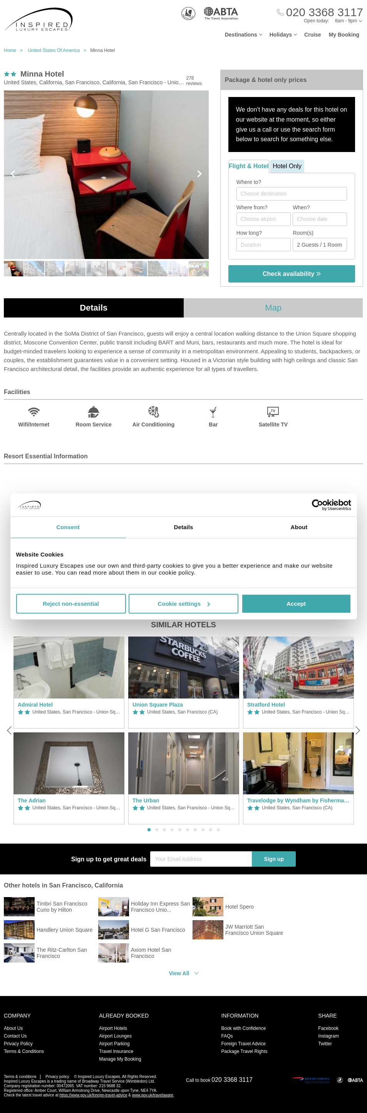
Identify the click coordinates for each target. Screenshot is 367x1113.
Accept (296, 603)
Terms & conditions (20, 1077)
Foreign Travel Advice (243, 1043)
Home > (15, 50)
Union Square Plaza (157, 705)
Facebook (328, 1028)
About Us (13, 1028)
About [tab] (299, 527)
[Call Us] (320, 12)
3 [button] (164, 830)
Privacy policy (57, 1077)
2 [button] (157, 830)
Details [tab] (183, 527)
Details (93, 308)
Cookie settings (184, 603)
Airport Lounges (115, 1036)
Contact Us (15, 1036)
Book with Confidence (243, 1028)
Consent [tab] (68, 527)
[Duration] (263, 244)
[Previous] (10, 730)
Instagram (328, 1036)
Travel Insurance (116, 1051)
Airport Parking (114, 1043)
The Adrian (32, 800)
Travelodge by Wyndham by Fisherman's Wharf (298, 800)
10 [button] (218, 830)
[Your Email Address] (201, 859)
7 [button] (195, 830)
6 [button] (187, 830)
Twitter (325, 1043)
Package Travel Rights (244, 1051)
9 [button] (211, 830)
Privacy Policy (18, 1043)
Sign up (274, 859)
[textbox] (295, 194)
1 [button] (149, 830)
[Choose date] (320, 219)
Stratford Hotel (266, 705)
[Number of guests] (320, 244)
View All (179, 973)
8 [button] (203, 830)
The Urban (145, 800)
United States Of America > (59, 50)
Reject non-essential (71, 603)
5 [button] (180, 830)
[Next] (357, 730)
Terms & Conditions (24, 1051)
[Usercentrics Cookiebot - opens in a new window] (317, 505)
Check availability (292, 274)
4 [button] (172, 830)
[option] (69, 731)
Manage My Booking (120, 1059)
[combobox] (291, 194)
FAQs (227, 1036)
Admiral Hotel (35, 705)
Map (273, 308)
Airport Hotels (113, 1028)
